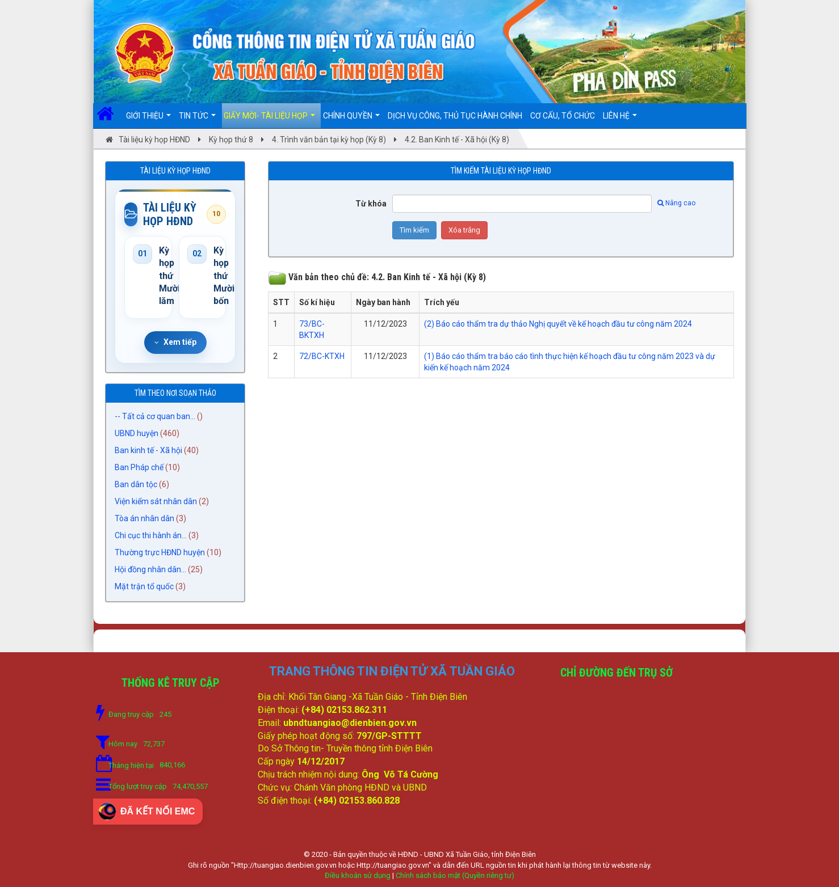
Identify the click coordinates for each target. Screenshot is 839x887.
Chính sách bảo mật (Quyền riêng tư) (455, 875)
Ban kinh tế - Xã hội (148, 450)
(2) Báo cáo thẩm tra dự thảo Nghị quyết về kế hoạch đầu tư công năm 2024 (558, 323)
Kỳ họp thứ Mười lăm (161, 276)
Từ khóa (371, 203)
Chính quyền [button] (351, 119)
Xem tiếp (175, 342)
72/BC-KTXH (322, 356)
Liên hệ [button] (620, 119)
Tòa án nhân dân (144, 518)
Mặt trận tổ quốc (144, 586)
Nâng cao (676, 203)
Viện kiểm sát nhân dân (156, 501)
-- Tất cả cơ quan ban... (155, 416)
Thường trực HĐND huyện (160, 552)
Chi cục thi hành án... (151, 535)
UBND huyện (136, 433)
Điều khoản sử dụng (358, 875)
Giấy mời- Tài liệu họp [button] (269, 119)
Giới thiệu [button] (148, 119)
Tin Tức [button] (197, 119)
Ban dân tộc (136, 484)
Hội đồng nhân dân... (150, 569)
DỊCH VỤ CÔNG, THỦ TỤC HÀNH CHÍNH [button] (455, 115)
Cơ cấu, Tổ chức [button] (562, 115)
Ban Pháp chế (139, 467)
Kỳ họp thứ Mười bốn (215, 276)
